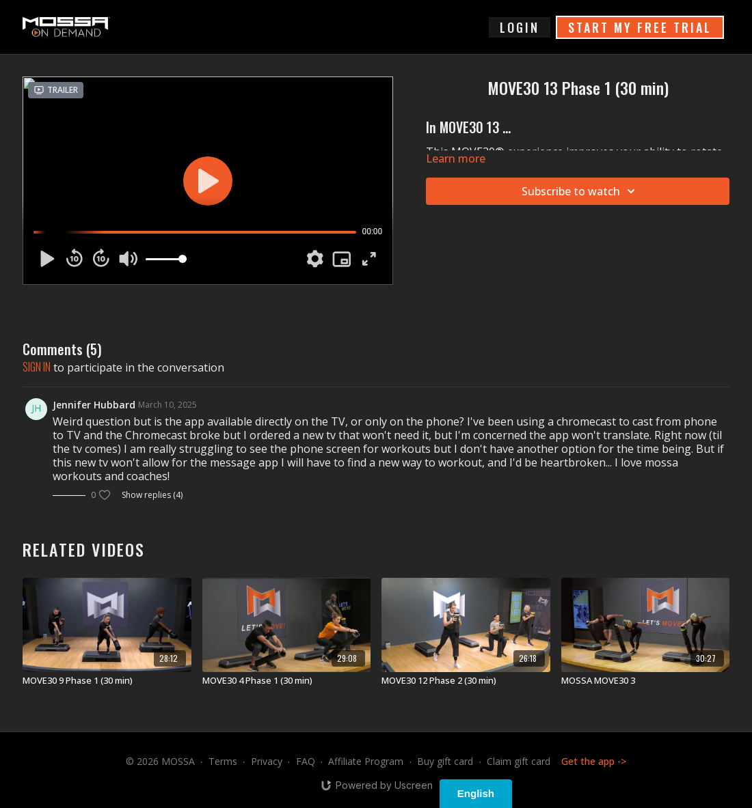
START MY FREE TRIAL (640, 27)
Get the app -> (593, 761)
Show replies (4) (152, 495)
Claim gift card (518, 761)
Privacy (266, 761)
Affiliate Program (365, 761)
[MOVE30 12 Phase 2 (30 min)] (465, 681)
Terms (223, 761)
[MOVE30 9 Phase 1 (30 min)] (107, 681)
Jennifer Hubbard (94, 404)
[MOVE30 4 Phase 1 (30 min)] (286, 681)
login (519, 27)
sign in (37, 367)
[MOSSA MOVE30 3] (645, 681)
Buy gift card (445, 761)
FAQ (305, 761)
